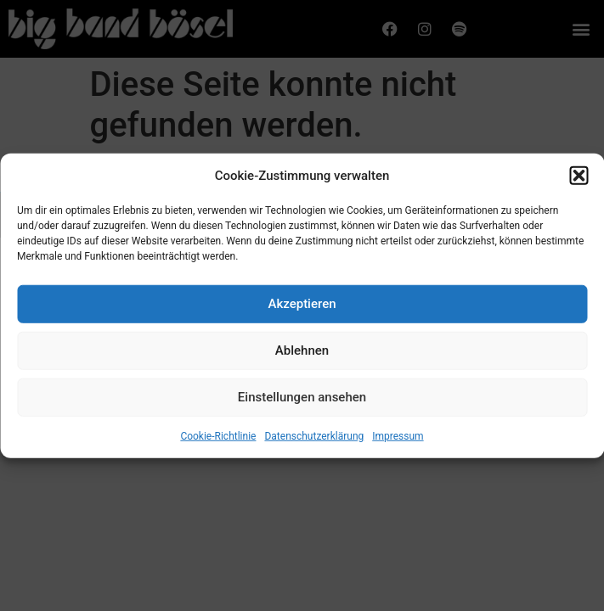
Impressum (397, 438)
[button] (578, 178)
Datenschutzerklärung (314, 438)
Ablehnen (302, 353)
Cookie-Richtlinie (218, 438)
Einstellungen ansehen (302, 399)
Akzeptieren (302, 306)
